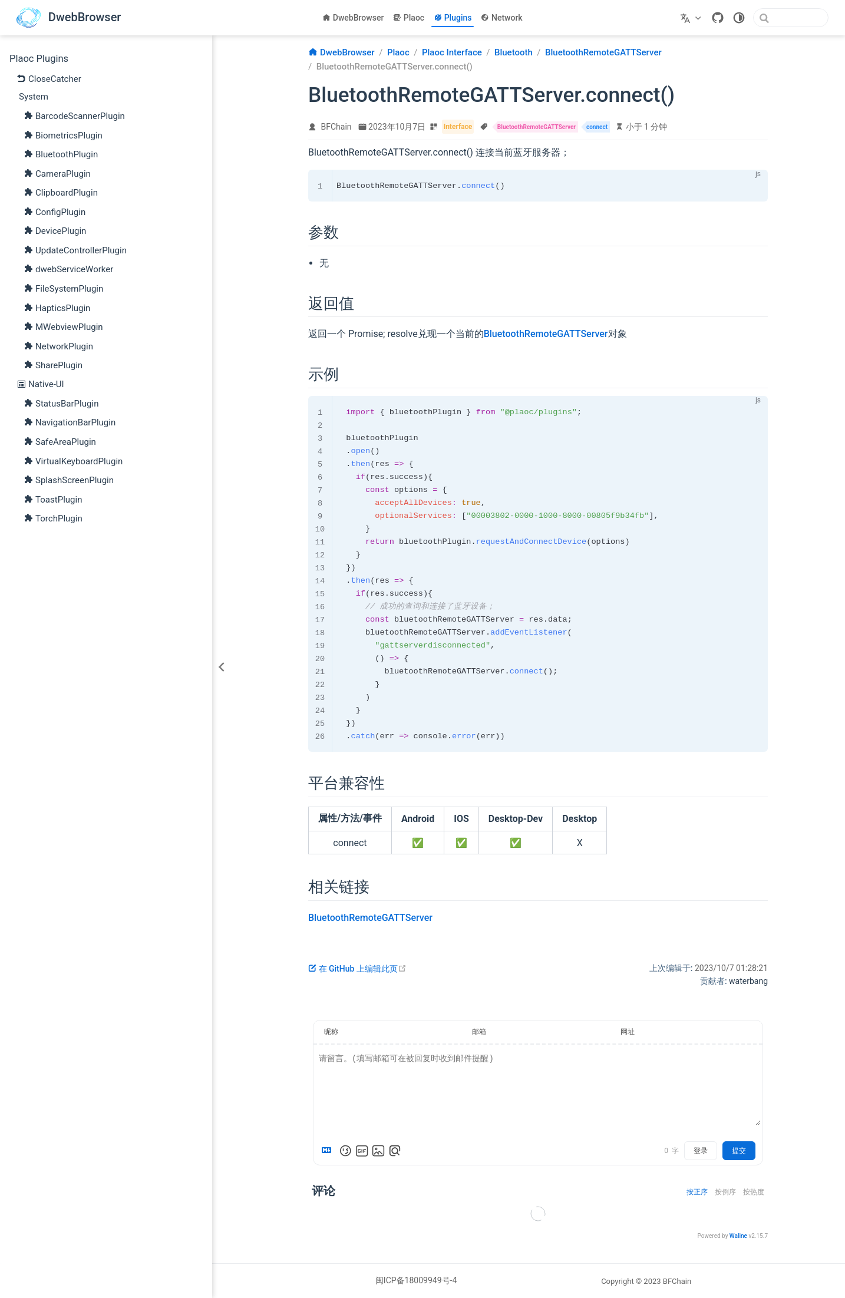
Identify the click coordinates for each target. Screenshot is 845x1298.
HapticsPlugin (57, 307)
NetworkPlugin (58, 346)
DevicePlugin (55, 230)
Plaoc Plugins (38, 58)
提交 (739, 1151)
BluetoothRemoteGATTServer (546, 333)
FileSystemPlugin (63, 288)
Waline (738, 1236)
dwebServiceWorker (68, 269)
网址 (627, 1032)
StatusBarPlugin (61, 403)
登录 (701, 1151)
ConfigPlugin (54, 211)
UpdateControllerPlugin (75, 250)
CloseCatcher (48, 78)
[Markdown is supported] (329, 1151)
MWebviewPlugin (63, 326)
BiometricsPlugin (63, 135)
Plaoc (408, 17)
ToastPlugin (53, 499)
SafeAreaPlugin (60, 441)
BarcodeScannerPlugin (74, 115)
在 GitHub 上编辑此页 (357, 968)
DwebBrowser (353, 17)
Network (501, 17)
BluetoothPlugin (61, 154)
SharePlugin (53, 365)
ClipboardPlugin (61, 192)
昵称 (331, 1032)
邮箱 (479, 1032)
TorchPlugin (53, 518)
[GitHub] (717, 17)
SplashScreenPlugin (69, 480)
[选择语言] (692, 17)
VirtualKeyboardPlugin (73, 461)
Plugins (452, 17)
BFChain (336, 126)
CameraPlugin (57, 173)
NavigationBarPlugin (69, 422)
